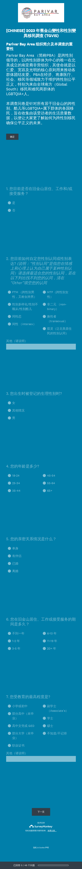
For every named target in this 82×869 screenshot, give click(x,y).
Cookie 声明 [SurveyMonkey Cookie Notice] (44, 847)
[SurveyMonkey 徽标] (41, 826)
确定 (12, 136)
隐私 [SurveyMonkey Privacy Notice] (35, 847)
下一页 (41, 811)
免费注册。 (52, 830)
